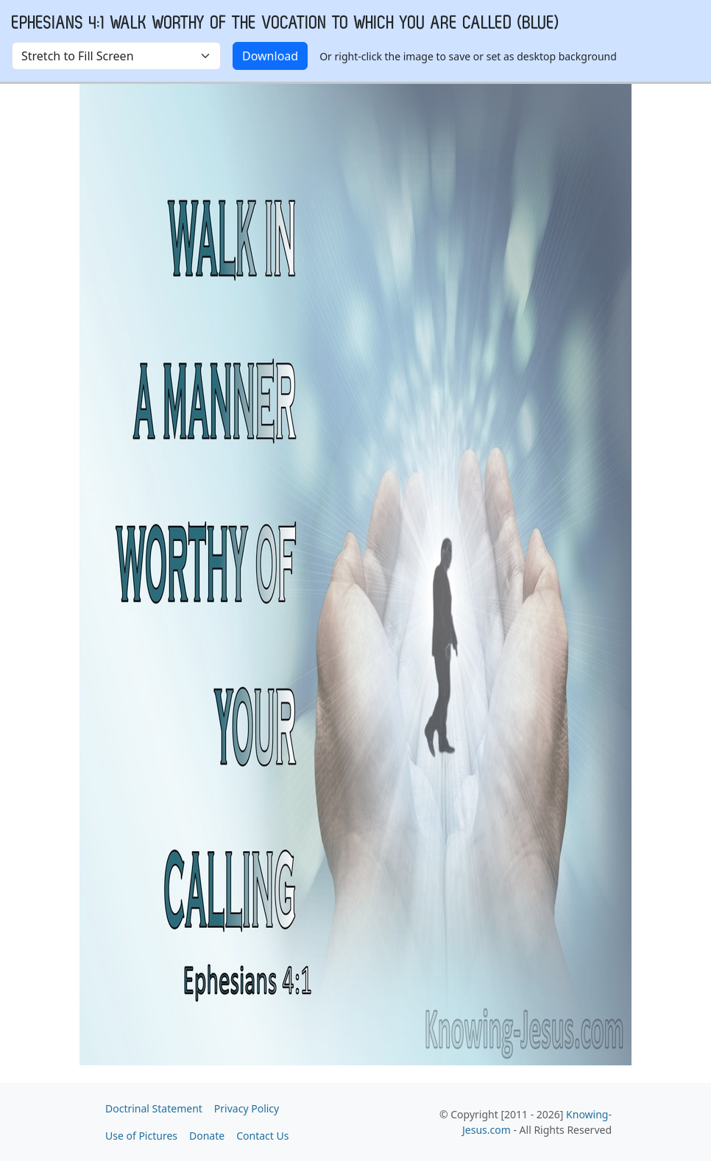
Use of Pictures (141, 1136)
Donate (206, 1136)
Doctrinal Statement (153, 1108)
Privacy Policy (246, 1108)
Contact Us (262, 1136)
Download (270, 56)
